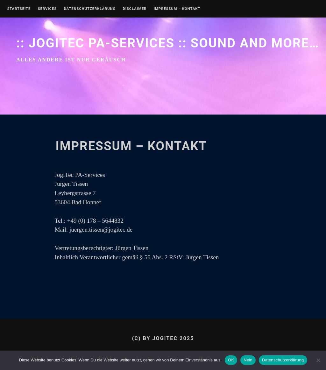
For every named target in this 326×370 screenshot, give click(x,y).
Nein (248, 360)
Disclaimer (134, 9)
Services (47, 9)
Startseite (19, 9)
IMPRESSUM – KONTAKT (177, 9)
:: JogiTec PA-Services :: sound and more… (167, 43)
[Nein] (318, 360)
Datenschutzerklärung (90, 9)
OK (231, 360)
